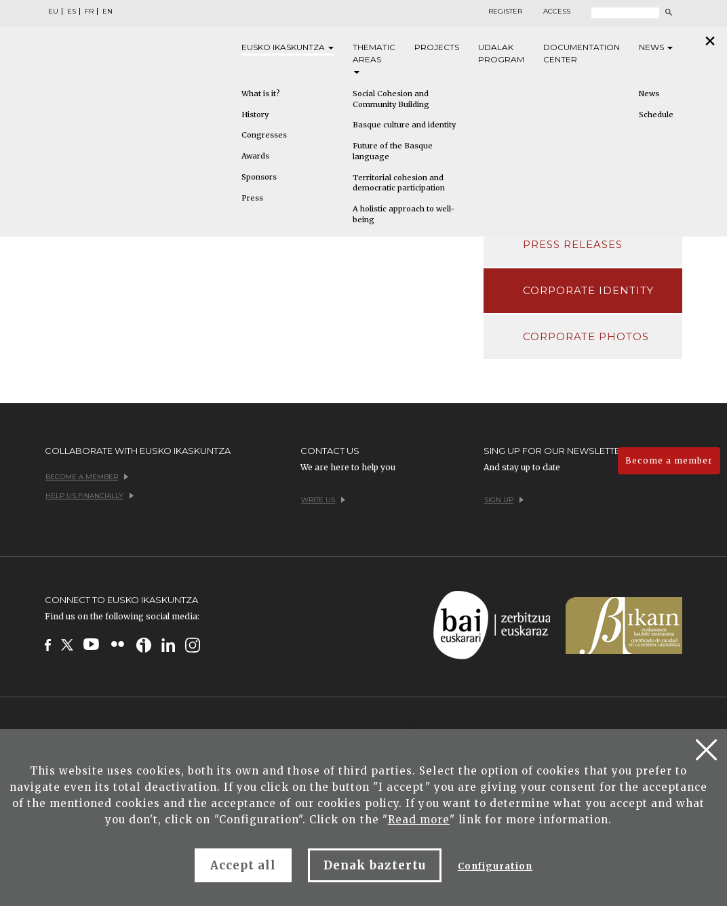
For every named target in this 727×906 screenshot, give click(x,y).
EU (53, 11)
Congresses (264, 135)
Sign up (504, 499)
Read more (419, 819)
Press (252, 198)
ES (71, 11)
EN (107, 11)
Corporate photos (586, 336)
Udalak (501, 54)
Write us (323, 499)
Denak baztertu (374, 865)
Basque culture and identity (404, 124)
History (255, 114)
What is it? (260, 93)
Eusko (287, 47)
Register (505, 11)
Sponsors (259, 177)
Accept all (243, 865)
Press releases (573, 244)
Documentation (581, 54)
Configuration (495, 866)
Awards (255, 156)
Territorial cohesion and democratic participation (399, 183)
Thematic (374, 58)
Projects (436, 47)
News (656, 47)
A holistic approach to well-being (403, 214)
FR (89, 11)
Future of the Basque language (393, 151)
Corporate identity (588, 290)
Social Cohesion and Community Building (391, 99)
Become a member (669, 460)
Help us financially (89, 495)
